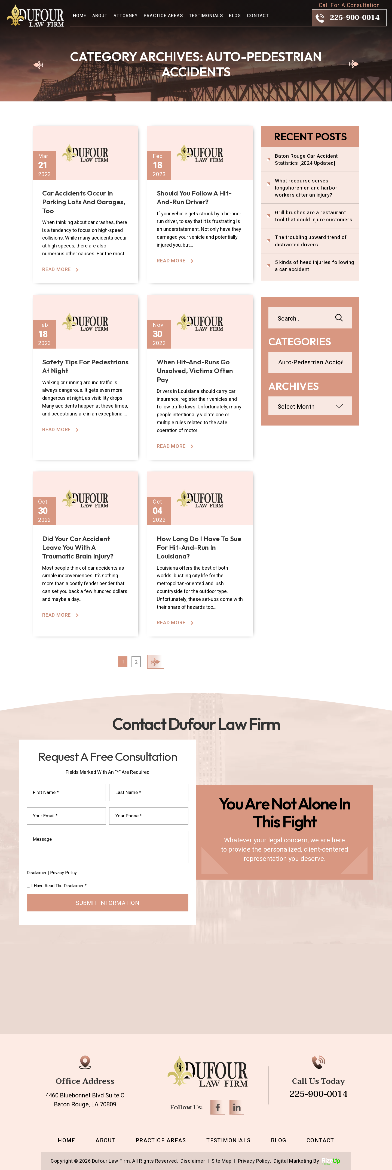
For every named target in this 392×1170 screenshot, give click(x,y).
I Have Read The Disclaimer (59, 886)
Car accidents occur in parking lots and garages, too (83, 202)
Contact (258, 16)
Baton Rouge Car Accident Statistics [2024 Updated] (306, 160)
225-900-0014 (354, 17)
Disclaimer (37, 873)
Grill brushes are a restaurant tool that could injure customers (314, 216)
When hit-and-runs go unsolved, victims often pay (195, 371)
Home (79, 16)
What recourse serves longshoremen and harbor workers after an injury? (306, 188)
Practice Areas (163, 16)
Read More (56, 269)
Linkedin (236, 1107)
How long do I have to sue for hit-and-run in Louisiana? (199, 547)
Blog (235, 16)
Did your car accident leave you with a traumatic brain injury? (78, 547)
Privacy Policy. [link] (254, 1161)
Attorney (126, 16)
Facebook (217, 1107)
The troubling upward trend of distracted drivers (311, 241)
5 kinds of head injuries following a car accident (314, 266)
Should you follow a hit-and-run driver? (194, 197)
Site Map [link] (222, 1161)
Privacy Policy (63, 873)
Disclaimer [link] (192, 1161)
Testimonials (206, 16)
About (100, 16)
